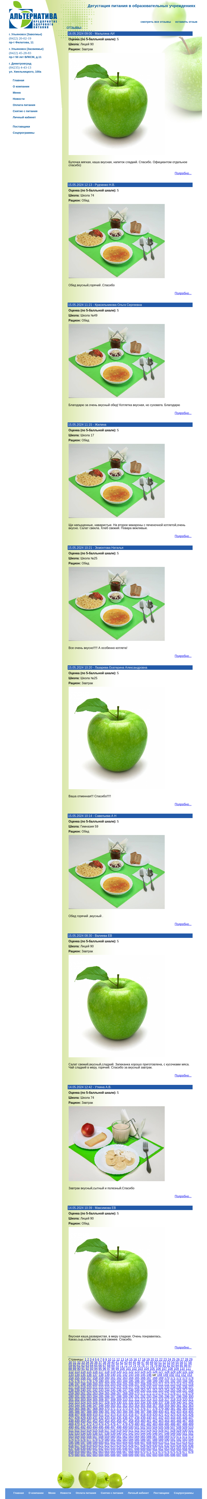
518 (113, 1430)
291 (137, 1396)
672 (155, 1452)
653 (167, 1448)
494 (95, 1427)
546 (155, 1433)
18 (143, 1359)
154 (71, 1378)
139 (107, 1374)
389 (95, 1411)
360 (172, 1405)
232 (161, 1387)
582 (119, 1439)
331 (125, 1402)
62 (83, 1365)
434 (113, 1418)
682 (89, 1455)
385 (71, 1411)
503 (149, 1427)
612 (172, 1442)
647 (131, 1448)
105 (152, 1368)
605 (131, 1442)
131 (184, 1371)
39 (109, 1362)
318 (172, 1399)
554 (77, 1436)
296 (167, 1396)
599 (95, 1442)
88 (70, 1368)
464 (167, 1421)
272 (149, 1393)
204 (119, 1384)
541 (125, 1433)
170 (167, 1378)
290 (131, 1396)
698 (184, 1455)
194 (184, 1381)
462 (155, 1421)
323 (77, 1402)
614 (184, 1442)
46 (138, 1362)
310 (125, 1399)
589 (161, 1439)
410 (95, 1415)
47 (143, 1362)
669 (137, 1452)
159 (101, 1378)
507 (172, 1427)
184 (125, 1381)
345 (83, 1405)
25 (173, 1359)
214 (178, 1384)
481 (142, 1424)
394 (125, 1411)
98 (113, 1368)
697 (178, 1455)
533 (77, 1433)
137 (95, 1374)
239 (77, 1390)
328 (107, 1402)
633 (172, 1445)
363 (191, 1405)
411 (101, 1415)
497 (113, 1427)
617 (77, 1445)
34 (87, 1362)
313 (142, 1399)
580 (107, 1439)
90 (79, 1368)
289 (125, 1396)
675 (172, 1452)
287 (113, 1396)
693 (155, 1455)
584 (131, 1439)
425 (184, 1415)
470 (77, 1424)
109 (176, 1368)
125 (149, 1371)
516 (101, 1430)
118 (107, 1371)
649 (142, 1448)
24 (169, 1359)
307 (107, 1399)
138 (101, 1374)
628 (142, 1445)
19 (148, 1359)
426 (191, 1415)
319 (178, 1399)
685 (107, 1455)
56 (181, 1362)
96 (104, 1368)
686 (113, 1455)
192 (172, 1381)
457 (125, 1421)
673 (161, 1452)
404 (184, 1411)
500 (131, 1427)
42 (121, 1362)
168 (155, 1378)
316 (161, 1399)
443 (167, 1418)
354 (137, 1405)
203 (113, 1384)
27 (182, 1359)
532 (71, 1433)
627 (137, 1445)
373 (125, 1408)
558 (101, 1436)
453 (101, 1421)
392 (113, 1411)
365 (77, 1408)
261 (83, 1393)
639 (83, 1448)
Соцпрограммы (184, 1492)
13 (122, 1359)
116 (95, 1371)
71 (121, 1365)
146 (149, 1374)
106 (158, 1368)
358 (161, 1405)
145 (142, 1374)
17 (139, 1359)
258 (191, 1390)
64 (91, 1365)
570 (172, 1436)
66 (100, 1365)
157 (89, 1378)
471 (83, 1424)
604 (125, 1442)
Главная (18, 1492)
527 (167, 1430)
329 (113, 1402)
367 (89, 1408)
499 (125, 1427)
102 (134, 1368)
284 (95, 1396)
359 (167, 1405)
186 (137, 1381)
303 (83, 1399)
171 (172, 1378)
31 (74, 1362)
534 (83, 1433)
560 (113, 1436)
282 (83, 1396)
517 (107, 1430)
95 (100, 1368)
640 (89, 1448)
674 (167, 1452)
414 (119, 1415)
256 (178, 1390)
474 (101, 1424)
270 (137, 1393)
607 (142, 1442)
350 (113, 1405)
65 (96, 1365)
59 (70, 1365)
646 (125, 1448)
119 (113, 1371)
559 (107, 1436)
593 (184, 1439)
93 (91, 1368)
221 (95, 1387)
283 (89, 1396)
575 (77, 1439)
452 (95, 1421)
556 (89, 1436)
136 (89, 1374)
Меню (52, 1492)
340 (178, 1402)
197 (77, 1384)
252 (155, 1390)
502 (142, 1427)
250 (142, 1390)
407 (77, 1415)
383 (184, 1408)
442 (161, 1418)
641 (95, 1448)
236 (184, 1387)
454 (107, 1421)
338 (167, 1402)
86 (185, 1365)
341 (184, 1402)
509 (184, 1427)
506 (167, 1427)
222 (101, 1387)
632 (167, 1445)
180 (101, 1381)
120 (119, 1371)
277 (178, 1393)
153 (189, 1374)
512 (77, 1430)
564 (137, 1436)
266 (113, 1393)
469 (71, 1424)
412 (107, 1415)
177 (83, 1381)
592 (178, 1439)
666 (119, 1452)
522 (137, 1430)
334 (142, 1402)
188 (149, 1381)
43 (126, 1362)
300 (191, 1396)
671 (149, 1452)
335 (149, 1402)
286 (107, 1396)
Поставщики (161, 1492)
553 (71, 1436)
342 (191, 1402)
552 (191, 1433)
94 (96, 1368)
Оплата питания (86, 1492)
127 (161, 1371)
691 (142, 1455)
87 (190, 1365)
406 (71, 1415)
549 (172, 1433)
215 (184, 1384)
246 (119, 1390)
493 (89, 1427)
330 (119, 1402)
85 (181, 1365)
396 (137, 1411)
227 (131, 1387)
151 (177, 1374)
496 (107, 1427)
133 (71, 1374)
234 (172, 1387)
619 (89, 1445)
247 (125, 1390)
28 (186, 1359)
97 (109, 1368)
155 (77, 1378)
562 (125, 1436)
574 (71, 1439)
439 (142, 1418)
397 (142, 1411)
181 (107, 1381)
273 (155, 1393)
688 (125, 1455)
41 (117, 1362)
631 (161, 1445)
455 (113, 1421)
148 (159, 1374)
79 (156, 1365)
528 (172, 1430)
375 (137, 1408)
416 (131, 1415)
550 (178, 1433)
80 (160, 1365)
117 (101, 1371)
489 (191, 1424)
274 (161, 1393)
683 (95, 1455)
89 (74, 1368)
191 (167, 1381)
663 (101, 1452)
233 (167, 1387)
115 (89, 1371)
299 (184, 1396)
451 (89, 1421)
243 (101, 1390)
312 (137, 1399)
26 (178, 1359)
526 (161, 1430)
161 (113, 1378)
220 (89, 1387)
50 (156, 1362)
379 (161, 1408)
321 (191, 1399)
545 (149, 1433)
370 (107, 1408)
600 (101, 1442)
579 (101, 1439)
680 (77, 1455)
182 (113, 1381)
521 (131, 1430)
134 (77, 1374)
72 (126, 1365)
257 (184, 1390)
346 (89, 1405)
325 (89, 1402)
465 (172, 1421)
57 (185, 1362)
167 (149, 1378)
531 (191, 1430)
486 (172, 1424)
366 (83, 1408)
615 (191, 1442)
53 (168, 1362)
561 (119, 1436)
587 (149, 1439)
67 (104, 1365)
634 (178, 1445)
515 (95, 1430)
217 (71, 1387)
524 (149, 1430)
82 (168, 1365)
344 (77, 1405)
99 (117, 1368)
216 (191, 1384)
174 (191, 1378)
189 (155, 1381)
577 (89, 1439)
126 (155, 1371)
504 (155, 1427)
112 (71, 1371)
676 (178, 1452)
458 (131, 1421)
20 (152, 1359)
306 (101, 1399)
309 (119, 1399)
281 (77, 1396)
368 (95, 1408)
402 (172, 1411)
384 (191, 1408)
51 (160, 1362)
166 (142, 1378)
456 (119, 1421)
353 (131, 1405)
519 (119, 1430)
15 (131, 1359)
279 (191, 1393)
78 (151, 1365)
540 (119, 1433)
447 (191, 1418)
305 (95, 1399)
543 (137, 1433)
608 (149, 1442)
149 (165, 1374)
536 (95, 1433)
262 (89, 1393)
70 (117, 1365)
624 (119, 1445)
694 (161, 1455)
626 (131, 1445)
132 (191, 1371)
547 (161, 1433)
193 (178, 1381)
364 (71, 1408)
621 (101, 1445)
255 (172, 1390)
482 (149, 1424)
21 (156, 1359)
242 (95, 1390)
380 (167, 1408)
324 (83, 1402)
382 (178, 1408)
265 (107, 1393)
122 (131, 1371)
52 (164, 1362)
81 (164, 1365)
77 (147, 1365)
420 (155, 1415)
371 (113, 1408)
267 (119, 1393)
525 (155, 1430)
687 (119, 1455)
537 (101, 1433)
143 (131, 1374)
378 (155, 1408)
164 (131, 1378)
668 (131, 1452)
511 (71, 1430)
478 (125, 1424)
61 (79, 1365)
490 (71, 1427)
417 (137, 1415)
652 (161, 1448)
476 (113, 1424)
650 (149, 1448)
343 (71, 1405)
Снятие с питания (112, 1492)
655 (178, 1448)
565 (142, 1436)
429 (83, 1418)
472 (89, 1424)
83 (173, 1365)
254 (167, 1390)
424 (178, 1415)
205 (125, 1384)
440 (149, 1418)
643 (107, 1448)
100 (122, 1368)
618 (83, 1445)
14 (126, 1359)
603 (119, 1442)
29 (191, 1359)
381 (172, 1408)
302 (77, 1399)
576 (83, 1439)
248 (131, 1390)
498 (119, 1427)
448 (71, 1421)
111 (188, 1368)
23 (165, 1359)
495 (101, 1427)
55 (177, 1362)
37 (100, 1362)
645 (119, 1448)
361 (178, 1405)
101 (128, 1368)
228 (137, 1387)
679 (71, 1455)
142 (125, 1374)
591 (172, 1439)
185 (131, 1381)
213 (172, 1384)
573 (191, 1436)
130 (178, 1371)
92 (87, 1368)
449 (77, 1421)
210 (155, 1384)
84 (177, 1365)
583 (125, 1439)
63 (87, 1365)
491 (77, 1427)
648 (137, 1448)
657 (191, 1448)
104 (146, 1368)
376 (142, 1408)
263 (95, 1393)
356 (149, 1405)
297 (172, 1396)
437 (131, 1418)
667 (125, 1452)
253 (161, 1390)
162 (119, 1378)
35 (91, 1362)
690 (137, 1455)
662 (95, 1452)
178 (89, 1381)
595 (71, 1442)
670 (142, 1452)
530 (184, 1430)
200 (95, 1384)
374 (131, 1408)
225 (119, 1387)
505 (161, 1427)
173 (184, 1378)
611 (167, 1442)
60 (74, 1365)
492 (83, 1427)
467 (184, 1421)
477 (119, 1424)
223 (107, 1387)
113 (77, 1371)
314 (149, 1399)
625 (125, 1445)
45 (134, 1362)
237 (191, 1387)
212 (167, 1384)
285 (101, 1396)
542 (131, 1433)
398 (149, 1411)
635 (184, 1445)
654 (172, 1448)
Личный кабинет (138, 1492)
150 (171, 1374)
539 (113, 1433)
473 (95, 1424)
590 (167, 1439)
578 (95, 1439)
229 (142, 1387)
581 (113, 1439)
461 (149, 1421)
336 (155, 1402)
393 (119, 1411)
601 (107, 1442)
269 (131, 1393)
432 (101, 1418)
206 (131, 1384)
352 (125, 1405)
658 (71, 1452)
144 (137, 1374)
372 (119, 1408)
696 (172, 1455)
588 (155, 1439)
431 (95, 1418)
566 (149, 1436)
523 (142, 1430)
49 (151, 1362)
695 (167, 1455)
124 (142, 1371)
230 (149, 1387)
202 (107, 1384)
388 (89, 1411)
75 (138, 1365)
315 (155, 1399)
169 (161, 1378)
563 (131, 1436)
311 (131, 1399)
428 (77, 1418)
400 (161, 1411)
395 (131, 1411)
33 (83, 1362)
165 (137, 1378)
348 (101, 1405)
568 (161, 1436)
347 (95, 1405)
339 (172, 1402)
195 (191, 1381)
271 (142, 1393)
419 (149, 1415)
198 (83, 1384)
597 (83, 1442)
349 (107, 1405)
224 (113, 1387)
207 (137, 1384)
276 (172, 1393)
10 (109, 1359)
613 (178, 1442)
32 (79, 1362)
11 (114, 1359)
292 (142, 1396)
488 (184, 1424)
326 (95, 1402)
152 (183, 1374)
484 (161, 1424)
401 (167, 1411)
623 (113, 1445)
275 (167, 1393)
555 (83, 1436)
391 (107, 1411)
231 (155, 1387)
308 (113, 1399)
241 (89, 1390)
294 (155, 1396)
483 (155, 1424)
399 (155, 1411)
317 (167, 1399)
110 (182, 1368)
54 (173, 1362)
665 (113, 1452)
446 (184, 1418)
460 (142, 1421)
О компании (35, 1492)
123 (137, 1371)
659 (77, 1452)
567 (155, 1436)
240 (83, 1390)
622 (107, 1445)
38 (104, 1362)
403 (178, 1411)
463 (161, 1421)
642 (101, 1448)
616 (71, 1445)
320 (184, 1399)
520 (125, 1430)
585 (137, 1439)
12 (118, 1359)
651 (155, 1448)
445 (178, 1418)
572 (184, 1436)
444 (172, 1418)
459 (137, 1421)
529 (178, 1430)
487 (178, 1424)
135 (83, 1374)
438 (137, 1418)
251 (149, 1390)
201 (101, 1384)
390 (101, 1411)
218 (77, 1387)
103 (140, 1368)
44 (130, 1362)
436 (125, 1418)
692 (149, 1455)
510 (191, 1427)
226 (125, 1387)
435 (119, 1418)
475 (107, 1424)
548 (167, 1433)
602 (113, 1442)
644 (113, 1448)
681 (83, 1455)
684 (101, 1455)
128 (167, 1371)
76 (143, 1365)
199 (89, 1384)
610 (161, 1442)
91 (83, 1368)
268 (125, 1393)
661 (89, 1452)
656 (184, 1448)
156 (83, 1378)
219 (83, 1387)
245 (113, 1390)
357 (155, 1405)
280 (71, 1396)
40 (113, 1362)
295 (161, 1396)
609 (155, 1442)
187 (142, 1381)
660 (83, 1452)
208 (142, 1384)
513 (83, 1430)
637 (71, 1448)
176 (77, 1381)
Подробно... (183, 173)
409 (89, 1415)
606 (137, 1442)
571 (178, 1436)
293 (149, 1396)
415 (125, 1415)
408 (83, 1415)
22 (161, 1359)
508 (178, 1427)
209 (149, 1384)
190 (161, 1381)
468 (191, 1421)
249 (137, 1390)
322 (71, 1402)
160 (107, 1378)
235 (178, 1387)
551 (184, 1433)
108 (170, 1368)
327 (101, 1402)
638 (77, 1448)
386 (77, 1411)
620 (95, 1445)
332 (131, 1402)
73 (130, 1365)
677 (184, 1452)
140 (113, 1374)
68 (109, 1365)
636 (191, 1445)
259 (71, 1393)
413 (113, 1415)
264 (101, 1393)
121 (125, 1371)
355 (142, 1405)
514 (89, 1430)
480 (137, 1424)
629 (149, 1445)
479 (131, 1424)
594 (191, 1439)
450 (83, 1421)
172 (178, 1378)
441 (155, 1418)
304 (89, 1399)
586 (142, 1439)
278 (184, 1393)
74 (134, 1365)
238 (71, 1390)
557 (95, 1436)
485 (167, 1424)
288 (119, 1396)
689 (131, 1455)
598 (89, 1442)
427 (71, 1418)
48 (147, 1362)
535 (89, 1433)
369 (101, 1408)
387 (83, 1411)
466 (178, 1421)
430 (89, 1418)
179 (95, 1381)
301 (71, 1399)
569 (167, 1436)
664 (107, 1452)
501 (137, 1427)
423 (172, 1415)
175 (71, 1381)
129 (172, 1371)
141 (119, 1374)
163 (125, 1378)
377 (149, 1408)
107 (164, 1368)
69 (113, 1365)
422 (167, 1415)
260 (77, 1393)
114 (83, 1371)
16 (135, 1359)
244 (107, 1390)
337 (161, 1402)
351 (119, 1405)
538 (107, 1433)
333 (137, 1402)
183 (119, 1381)
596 (77, 1442)
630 (155, 1445)
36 (96, 1362)
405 (191, 1411)
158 (95, 1378)
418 (142, 1415)
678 (191, 1452)
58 (190, 1362)
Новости (65, 1492)
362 (184, 1405)
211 (161, 1384)
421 (161, 1415)
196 (71, 1384)
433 (107, 1418)
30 (70, 1362)
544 (142, 1433)
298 (178, 1396)
